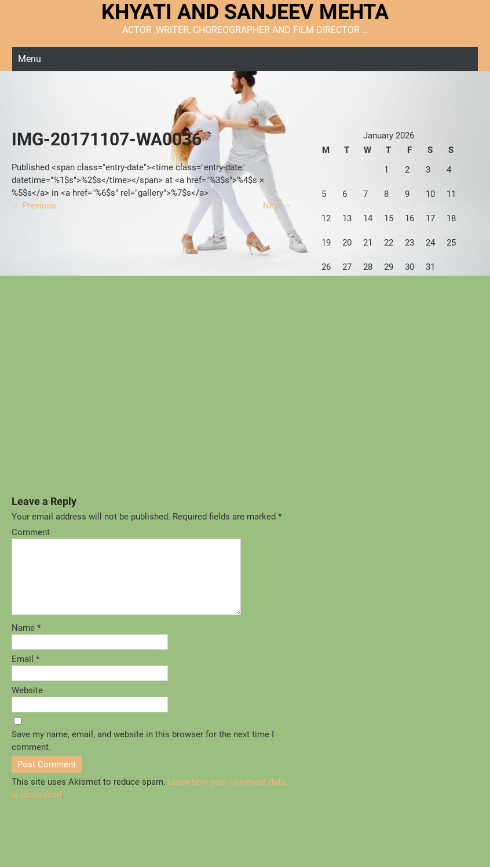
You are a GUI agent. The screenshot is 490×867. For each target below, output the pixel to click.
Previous (34, 205)
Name (26, 641)
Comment (31, 532)
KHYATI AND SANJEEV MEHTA (245, 12)
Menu (29, 58)
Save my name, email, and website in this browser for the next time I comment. (143, 754)
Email (25, 673)
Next (277, 205)
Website (27, 704)
